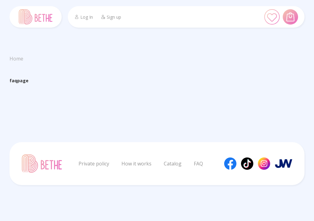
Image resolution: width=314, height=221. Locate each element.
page (23, 80)
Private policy (93, 163)
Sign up (110, 17)
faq (13, 80)
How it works (136, 163)
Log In (83, 17)
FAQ (198, 163)
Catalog (173, 163)
